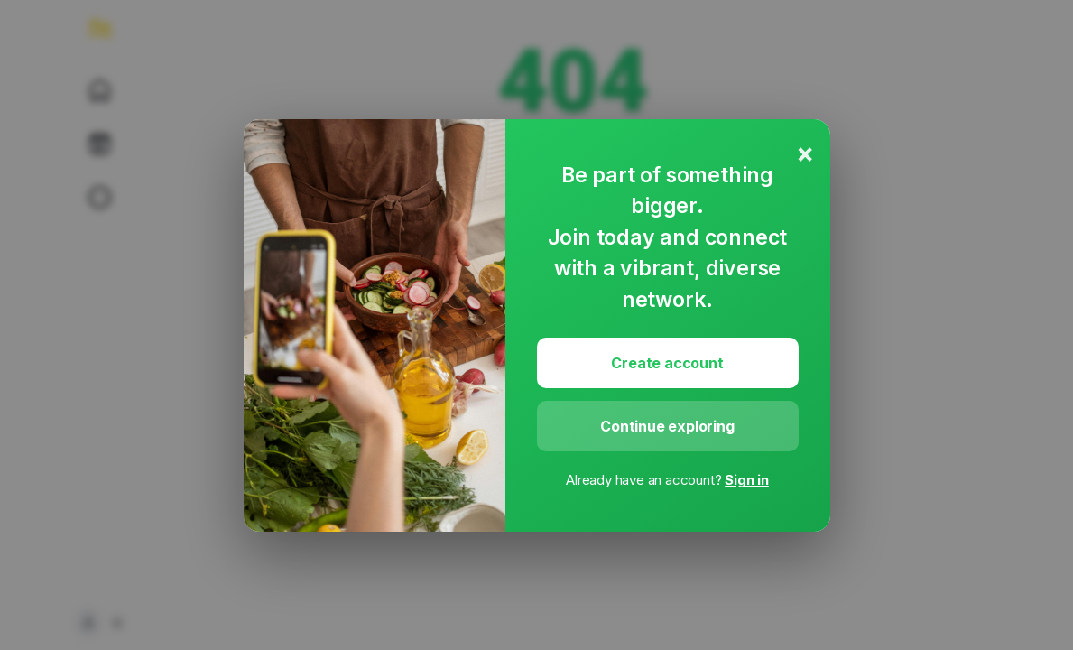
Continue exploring (667, 426)
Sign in (747, 479)
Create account (667, 363)
